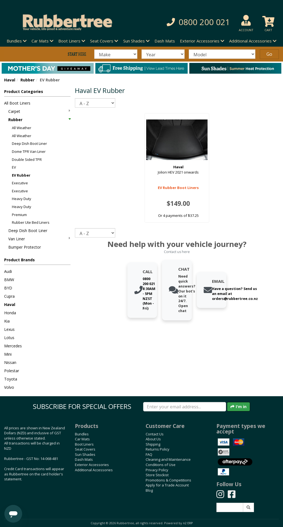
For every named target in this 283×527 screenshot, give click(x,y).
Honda (10, 312)
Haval (9, 79)
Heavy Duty (21, 198)
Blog (149, 490)
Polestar (11, 370)
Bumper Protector (24, 247)
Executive (20, 182)
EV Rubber (21, 175)
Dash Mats (164, 41)
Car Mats (82, 438)
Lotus (9, 337)
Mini (8, 354)
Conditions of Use (160, 464)
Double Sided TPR (27, 159)
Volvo (9, 387)
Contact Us (155, 434)
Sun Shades (85, 454)
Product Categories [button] (23, 91)
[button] (196, 22)
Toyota (10, 379)
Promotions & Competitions (168, 480)
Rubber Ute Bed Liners (30, 222)
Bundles (82, 434)
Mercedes (13, 345)
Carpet (39, 111)
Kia (7, 321)
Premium (19, 214)
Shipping (153, 444)
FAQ (149, 454)
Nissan (10, 362)
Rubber (27, 79)
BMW (9, 279)
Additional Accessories (94, 469)
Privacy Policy (157, 469)
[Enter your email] (184, 406)
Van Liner (39, 238)
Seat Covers (85, 449)
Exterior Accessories (92, 464)
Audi (8, 271)
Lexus (9, 329)
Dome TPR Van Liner (29, 151)
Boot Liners (84, 444)
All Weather (21, 127)
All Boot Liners (17, 103)
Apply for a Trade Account (167, 485)
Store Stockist (157, 474)
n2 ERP (188, 523)
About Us (153, 438)
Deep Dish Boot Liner (29, 143)
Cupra (9, 296)
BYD (8, 288)
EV (14, 167)
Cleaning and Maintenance (168, 459)
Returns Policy (157, 449)
